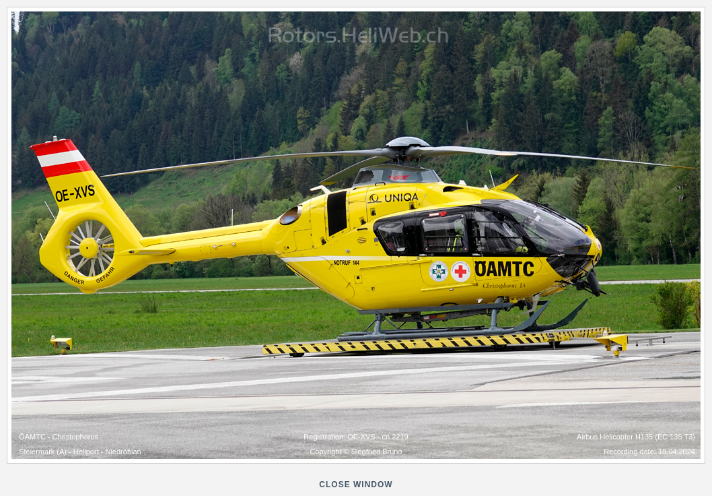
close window (355, 484)
